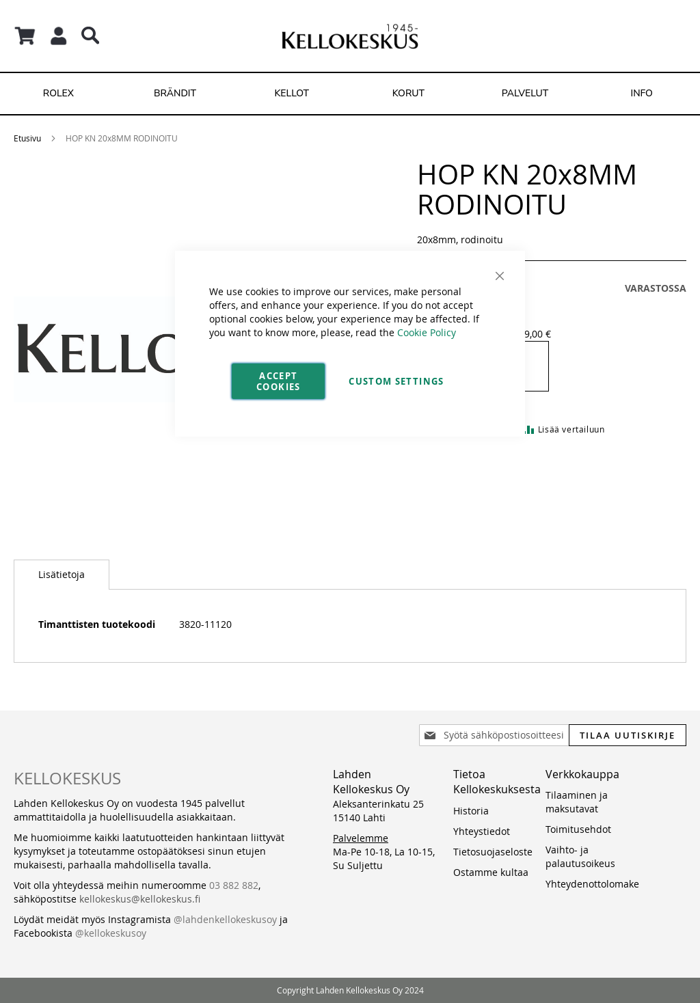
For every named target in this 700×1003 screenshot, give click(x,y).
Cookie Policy (426, 332)
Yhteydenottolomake (592, 883)
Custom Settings (396, 381)
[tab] (61, 575)
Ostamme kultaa (490, 872)
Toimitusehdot (578, 829)
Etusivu (27, 138)
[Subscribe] (627, 735)
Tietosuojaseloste (493, 851)
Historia (471, 810)
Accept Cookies (278, 381)
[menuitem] (58, 93)
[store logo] (350, 35)
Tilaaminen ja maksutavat (577, 801)
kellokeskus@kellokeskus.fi (139, 898)
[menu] (350, 93)
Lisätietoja (61, 574)
